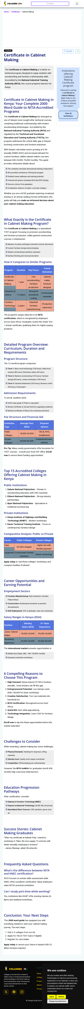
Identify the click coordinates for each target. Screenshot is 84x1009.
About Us (40, 985)
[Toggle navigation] (77, 4)
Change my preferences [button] (57, 1001)
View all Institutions (68, 114)
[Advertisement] (42, 30)
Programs (40, 981)
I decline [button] (61, 997)
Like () (69, 51)
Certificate (15, 12)
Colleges (40, 977)
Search (50, 4)
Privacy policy (42, 989)
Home (6, 12)
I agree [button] (51, 997)
